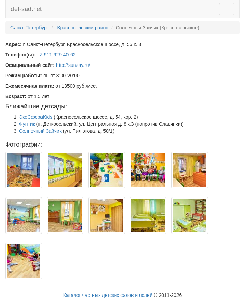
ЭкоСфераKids (35, 117)
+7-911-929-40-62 (56, 55)
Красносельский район (82, 27)
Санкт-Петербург (29, 27)
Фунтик (27, 124)
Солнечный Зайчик (40, 131)
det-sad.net (26, 9)
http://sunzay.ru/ (73, 65)
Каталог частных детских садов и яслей (108, 295)
